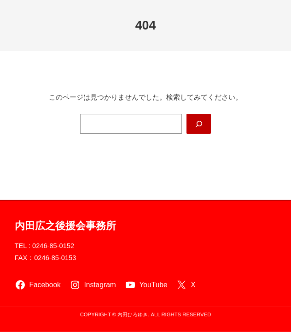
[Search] (198, 124)
